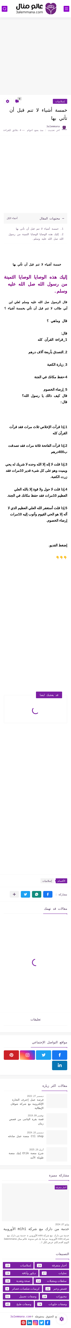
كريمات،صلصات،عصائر (22, 1288)
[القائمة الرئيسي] (66, 9)
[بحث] (4, 9)
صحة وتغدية (17, 1281)
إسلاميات (60, 101)
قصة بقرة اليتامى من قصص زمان (26, 1121)
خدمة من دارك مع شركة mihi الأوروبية (36, 1228)
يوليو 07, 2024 (62, 1224)
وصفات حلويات (52, 1304)
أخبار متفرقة (52, 1265)
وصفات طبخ (18, 1304)
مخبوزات (54, 1296)
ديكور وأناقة (20, 1273)
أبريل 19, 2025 (36, 1149)
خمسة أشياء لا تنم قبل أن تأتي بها (36, 228)
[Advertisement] (35, 56)
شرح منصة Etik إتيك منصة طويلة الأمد (26, 1155)
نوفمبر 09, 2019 (36, 1115)
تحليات (54, 1273)
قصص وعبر (56, 1288)
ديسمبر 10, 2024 (35, 1132)
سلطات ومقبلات (51, 1281)
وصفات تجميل (20, 1296)
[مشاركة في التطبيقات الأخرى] (14, 894)
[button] (47, 894)
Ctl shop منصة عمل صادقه (26, 1136)
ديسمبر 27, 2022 (35, 1096)
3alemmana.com (20, 1316)
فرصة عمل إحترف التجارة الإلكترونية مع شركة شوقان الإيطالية (27, 1104)
